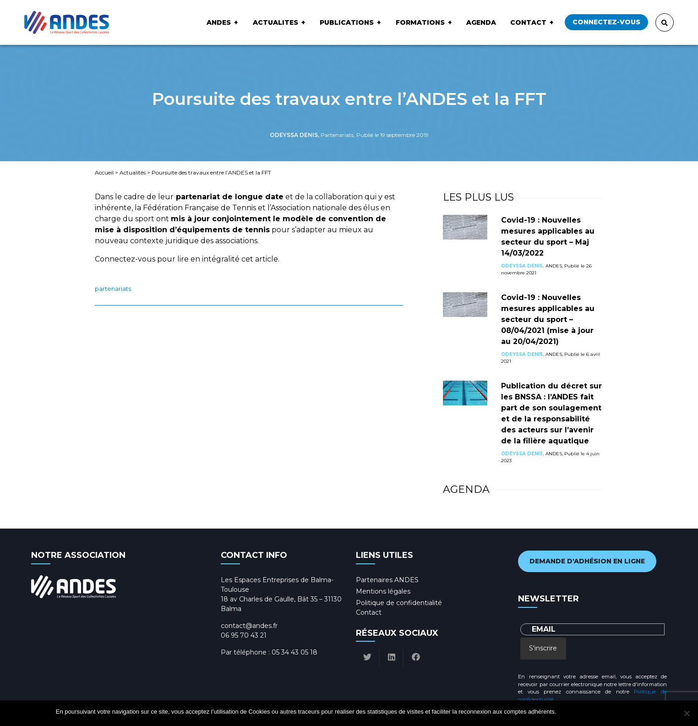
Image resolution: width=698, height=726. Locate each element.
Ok (564, 711)
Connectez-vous (606, 22)
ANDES (219, 22)
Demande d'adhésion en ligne (587, 561)
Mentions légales (383, 591)
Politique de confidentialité (399, 603)
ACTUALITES (275, 22)
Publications (347, 22)
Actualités (133, 172)
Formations (420, 22)
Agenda (481, 22)
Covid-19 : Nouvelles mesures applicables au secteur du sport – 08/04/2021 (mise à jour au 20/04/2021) (547, 319)
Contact (528, 22)
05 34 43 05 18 (294, 652)
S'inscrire (543, 648)
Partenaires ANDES (387, 580)
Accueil (104, 172)
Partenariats (113, 288)
